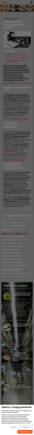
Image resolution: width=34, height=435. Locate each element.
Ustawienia (13, 427)
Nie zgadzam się (26, 427)
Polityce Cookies (25, 423)
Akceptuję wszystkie (25, 432)
